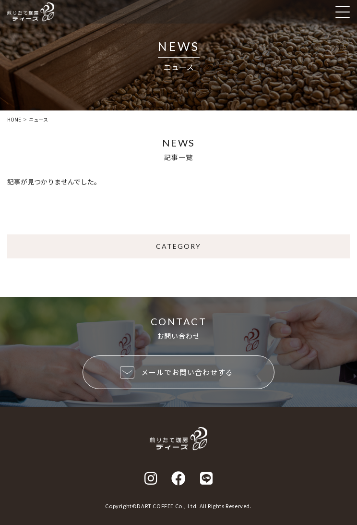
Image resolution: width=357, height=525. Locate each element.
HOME (14, 119)
